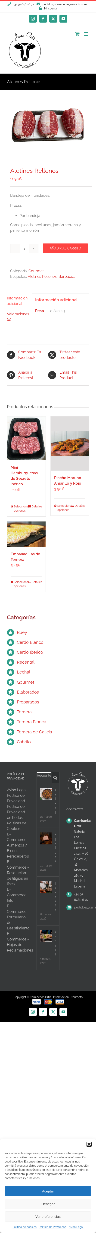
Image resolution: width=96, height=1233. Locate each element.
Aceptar (48, 1191)
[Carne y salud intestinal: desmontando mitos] (46, 936)
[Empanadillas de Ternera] (26, 534)
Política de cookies (24, 1227)
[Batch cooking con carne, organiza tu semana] (46, 887)
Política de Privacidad (52, 1227)
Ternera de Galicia (34, 731)
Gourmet (36, 271)
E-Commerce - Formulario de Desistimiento (18, 917)
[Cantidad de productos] (24, 248)
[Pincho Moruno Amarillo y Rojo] (70, 443)
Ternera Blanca (31, 721)
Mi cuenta (50, 8)
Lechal (23, 672)
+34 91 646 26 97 (81, 897)
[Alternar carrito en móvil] (77, 34)
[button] (89, 1144)
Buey (22, 632)
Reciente (44, 775)
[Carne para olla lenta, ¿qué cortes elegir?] (46, 838)
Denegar (48, 1204)
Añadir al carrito (65, 248)
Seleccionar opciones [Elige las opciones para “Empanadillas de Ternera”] (20, 584)
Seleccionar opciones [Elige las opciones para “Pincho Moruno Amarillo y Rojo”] (63, 508)
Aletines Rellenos (42, 276)
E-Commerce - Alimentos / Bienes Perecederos (18, 845)
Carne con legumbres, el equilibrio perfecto (55, 801)
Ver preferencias (48, 1216)
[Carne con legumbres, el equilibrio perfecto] (46, 794)
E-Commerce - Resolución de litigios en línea (18, 873)
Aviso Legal (76, 1227)
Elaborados (28, 692)
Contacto (77, 997)
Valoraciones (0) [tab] (17, 317)
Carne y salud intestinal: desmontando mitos (55, 943)
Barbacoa (67, 276)
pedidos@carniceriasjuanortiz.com (65, 4)
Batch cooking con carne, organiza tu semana (55, 896)
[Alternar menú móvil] (86, 34)
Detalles (36, 506)
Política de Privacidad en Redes (16, 812)
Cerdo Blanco (30, 642)
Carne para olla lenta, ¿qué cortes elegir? (55, 847)
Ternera (24, 711)
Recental (25, 662)
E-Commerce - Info (18, 895)
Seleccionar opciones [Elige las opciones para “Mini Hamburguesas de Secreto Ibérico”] (20, 508)
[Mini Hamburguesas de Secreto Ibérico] (26, 438)
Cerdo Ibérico (30, 652)
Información (61, 997)
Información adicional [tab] (17, 301)
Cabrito (24, 741)
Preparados (28, 702)
